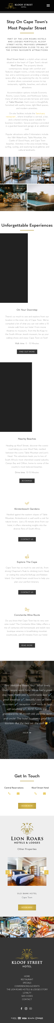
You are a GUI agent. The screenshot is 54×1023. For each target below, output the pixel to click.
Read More (27, 645)
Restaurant (27, 979)
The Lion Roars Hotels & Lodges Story (27, 989)
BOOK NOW (27, 806)
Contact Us (27, 539)
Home (27, 976)
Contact (27, 999)
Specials (27, 983)
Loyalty (27, 993)
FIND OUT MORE (27, 352)
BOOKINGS (27, 481)
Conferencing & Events (27, 986)
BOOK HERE (27, 907)
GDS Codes (27, 996)
